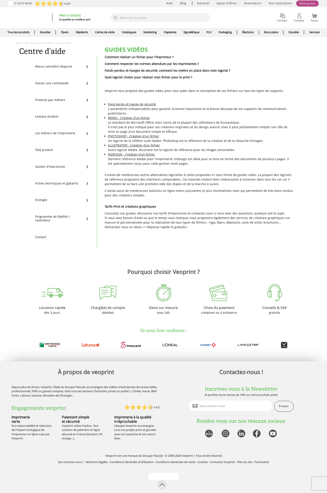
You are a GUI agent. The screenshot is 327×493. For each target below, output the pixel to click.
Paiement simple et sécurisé (75, 419)
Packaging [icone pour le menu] (225, 32)
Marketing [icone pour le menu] (150, 32)
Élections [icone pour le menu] (248, 32)
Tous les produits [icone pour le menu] (18, 32)
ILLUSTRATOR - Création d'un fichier (134, 145)
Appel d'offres (226, 3)
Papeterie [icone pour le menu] (170, 32)
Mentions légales (97, 462)
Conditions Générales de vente (175, 462)
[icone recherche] (115, 17)
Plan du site (244, 462)
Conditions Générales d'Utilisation (132, 462)
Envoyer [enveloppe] (284, 406)
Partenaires (261, 462)
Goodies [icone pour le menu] (45, 32)
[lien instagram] (225, 433)
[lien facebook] (257, 433)
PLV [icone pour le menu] (208, 32)
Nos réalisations (280, 3)
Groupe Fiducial (153, 456)
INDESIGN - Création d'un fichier (131, 154)
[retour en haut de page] (162, 485)
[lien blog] (208, 433)
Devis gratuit (307, 3)
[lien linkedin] (241, 433)
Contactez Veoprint (222, 462)
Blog (183, 3)
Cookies (203, 462)
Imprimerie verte (21, 419)
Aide (169, 3)
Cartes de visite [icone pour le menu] (105, 32)
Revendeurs (253, 3)
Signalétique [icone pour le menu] (191, 32)
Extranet (203, 3)
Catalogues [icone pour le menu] (129, 32)
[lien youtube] (273, 433)
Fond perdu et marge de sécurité (132, 104)
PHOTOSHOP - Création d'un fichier (133, 136)
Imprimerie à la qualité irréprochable (132, 419)
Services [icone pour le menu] (314, 32)
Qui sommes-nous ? (71, 462)
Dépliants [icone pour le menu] (82, 32)
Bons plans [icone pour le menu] (271, 32)
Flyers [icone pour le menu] (65, 32)
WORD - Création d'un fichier (129, 118)
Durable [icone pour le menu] (293, 32)
